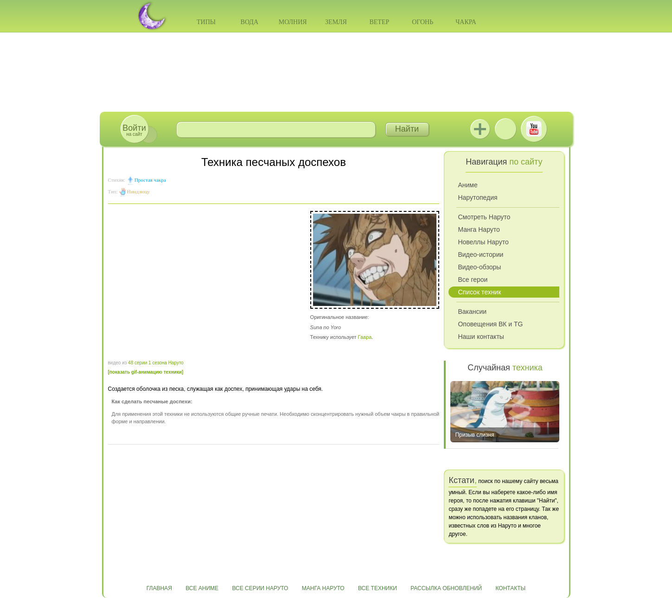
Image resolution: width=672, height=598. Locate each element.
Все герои (472, 279)
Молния (293, 22)
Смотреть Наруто (484, 217)
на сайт (134, 130)
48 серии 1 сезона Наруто (156, 362)
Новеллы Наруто (483, 242)
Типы (206, 22)
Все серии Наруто (260, 588)
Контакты (511, 588)
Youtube (534, 129)
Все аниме (202, 588)
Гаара (365, 337)
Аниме (467, 185)
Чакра (465, 22)
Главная (159, 588)
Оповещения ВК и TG (490, 324)
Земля (336, 22)
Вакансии (472, 311)
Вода (249, 22)
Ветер (379, 22)
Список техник (479, 292)
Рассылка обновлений (446, 588)
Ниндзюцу (138, 191)
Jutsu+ (480, 129)
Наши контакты (481, 336)
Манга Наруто (478, 229)
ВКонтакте (505, 129)
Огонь (422, 22)
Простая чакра (150, 180)
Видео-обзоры (479, 267)
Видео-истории (480, 254)
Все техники (377, 588)
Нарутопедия (477, 197)
